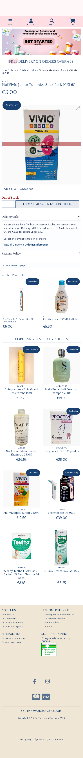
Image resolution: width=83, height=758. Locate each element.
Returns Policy (50, 622)
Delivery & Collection (53, 619)
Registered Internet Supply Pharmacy (55, 639)
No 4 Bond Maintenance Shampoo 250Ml (21, 453)
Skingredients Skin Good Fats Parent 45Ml (21, 391)
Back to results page (15, 265)
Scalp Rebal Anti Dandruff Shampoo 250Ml (61, 391)
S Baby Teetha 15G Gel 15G (61, 571)
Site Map (47, 626)
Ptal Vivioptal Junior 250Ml (21, 512)
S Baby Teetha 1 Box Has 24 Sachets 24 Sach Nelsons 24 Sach (21, 574)
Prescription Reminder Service (58, 615)
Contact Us (9, 619)
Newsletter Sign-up (12, 626)
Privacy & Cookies (12, 642)
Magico (30, 739)
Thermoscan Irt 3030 (61, 512)
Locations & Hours (12, 622)
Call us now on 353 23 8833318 (41, 711)
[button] (78, 108)
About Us (8, 615)
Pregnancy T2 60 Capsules (62, 451)
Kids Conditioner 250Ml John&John (60, 319)
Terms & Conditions (13, 638)
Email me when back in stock (47, 204)
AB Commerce (56, 739)
